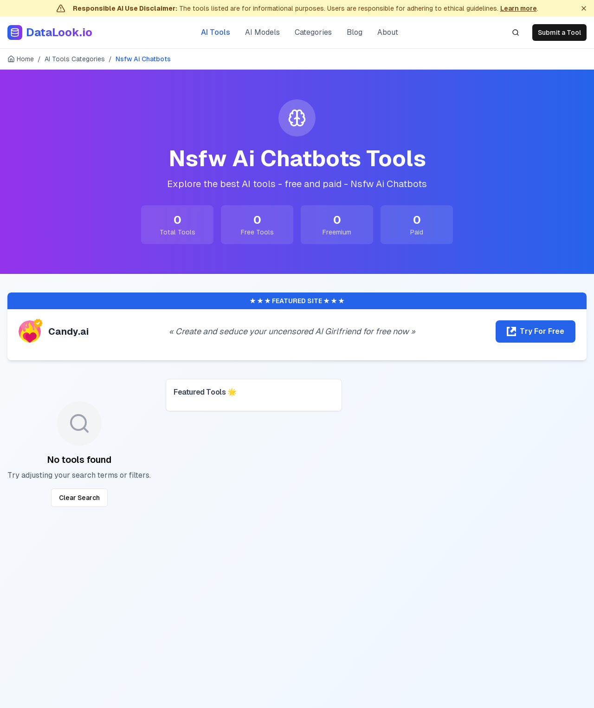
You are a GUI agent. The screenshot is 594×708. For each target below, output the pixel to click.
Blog (354, 32)
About (387, 32)
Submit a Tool (559, 32)
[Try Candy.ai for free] (535, 331)
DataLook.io (59, 32)
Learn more (518, 8)
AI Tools (215, 32)
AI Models (262, 32)
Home (20, 59)
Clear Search (79, 497)
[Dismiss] (583, 8)
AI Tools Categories (75, 59)
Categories (313, 32)
